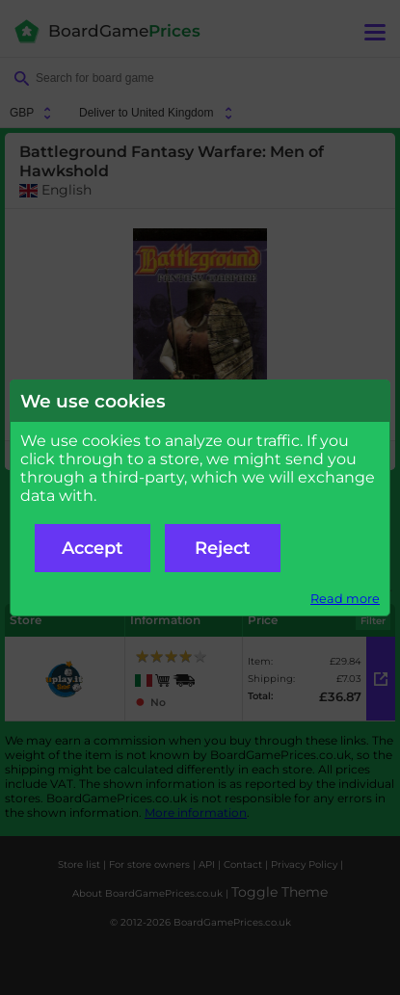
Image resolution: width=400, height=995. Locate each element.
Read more (345, 598)
